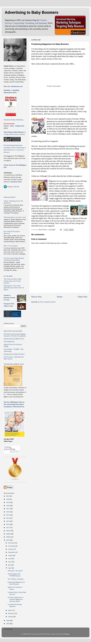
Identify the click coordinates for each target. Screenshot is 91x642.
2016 (8, 512)
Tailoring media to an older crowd (15, 217)
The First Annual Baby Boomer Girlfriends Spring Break (14, 259)
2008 (8, 537)
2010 (8, 531)
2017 (8, 508)
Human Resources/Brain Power (14, 339)
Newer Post (36, 296)
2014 (8, 518)
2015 (8, 515)
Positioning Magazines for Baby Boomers (16, 583)
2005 (8, 623)
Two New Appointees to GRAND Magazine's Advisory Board (15, 599)
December (11, 543)
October (11, 549)
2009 (8, 534)
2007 (8, 540)
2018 (8, 505)
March (10, 610)
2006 (8, 620)
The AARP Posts (9, 341)
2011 (8, 527)
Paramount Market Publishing (13, 120)
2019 (8, 502)
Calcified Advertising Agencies (15, 605)
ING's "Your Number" (11, 246)
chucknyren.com (17, 86)
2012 (8, 524)
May (10, 565)
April (10, 568)
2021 (8, 496)
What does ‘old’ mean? (15, 571)
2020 (8, 499)
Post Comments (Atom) (47, 302)
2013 (8, 521)
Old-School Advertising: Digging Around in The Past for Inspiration (15, 335)
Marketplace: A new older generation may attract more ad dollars (14, 287)
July (9, 558)
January (11, 616)
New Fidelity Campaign (15, 579)
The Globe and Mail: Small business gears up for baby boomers (12, 281)
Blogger (66, 634)
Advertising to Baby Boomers (31, 12)
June (10, 562)
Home (59, 296)
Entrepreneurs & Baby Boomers (14, 354)
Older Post (82, 296)
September (11, 552)
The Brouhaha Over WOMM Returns (14, 575)
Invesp (11, 629)
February (11, 613)
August (10, 555)
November (11, 546)
